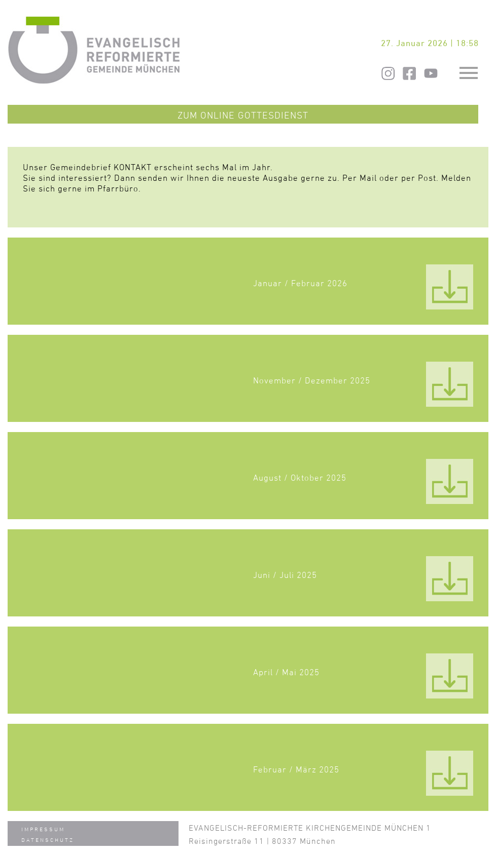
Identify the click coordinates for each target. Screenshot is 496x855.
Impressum (43, 829)
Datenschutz (47, 839)
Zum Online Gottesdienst (243, 115)
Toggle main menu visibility (469, 68)
